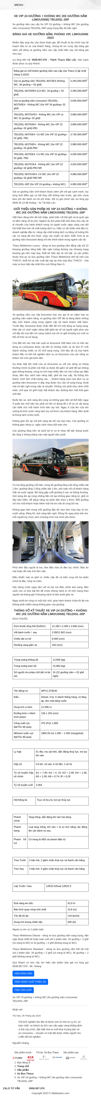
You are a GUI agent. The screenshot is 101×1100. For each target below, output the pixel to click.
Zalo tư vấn (11, 1088)
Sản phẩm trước (23, 1052)
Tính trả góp (23, 990)
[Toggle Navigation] (19, 5)
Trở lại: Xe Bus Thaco (47, 1052)
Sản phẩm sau (70, 1052)
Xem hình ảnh (23, 973)
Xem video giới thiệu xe (30, 982)
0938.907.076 (37, 1088)
